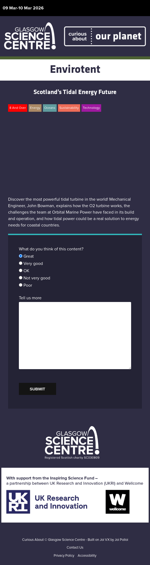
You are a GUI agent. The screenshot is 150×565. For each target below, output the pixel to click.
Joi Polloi (121, 540)
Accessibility (87, 555)
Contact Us (75, 547)
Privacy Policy (64, 555)
